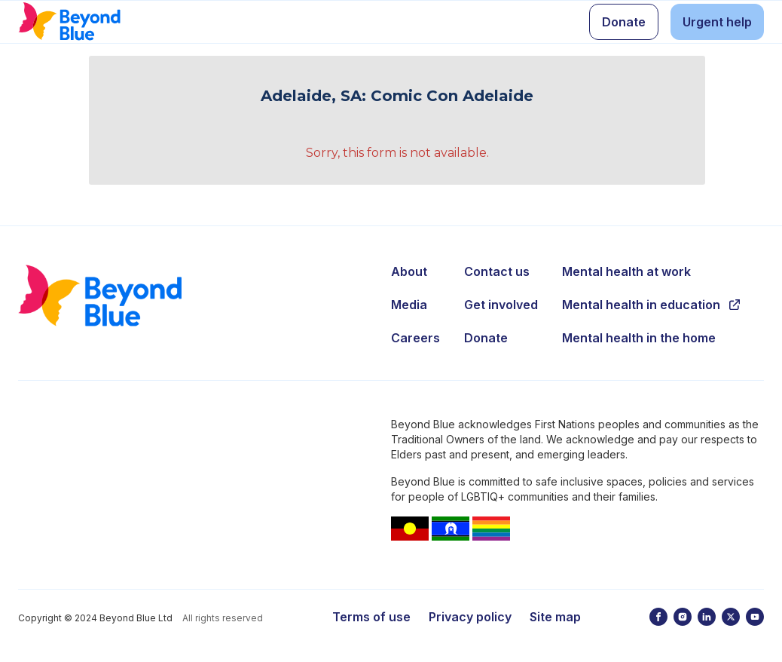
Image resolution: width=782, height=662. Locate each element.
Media (409, 304)
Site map (555, 616)
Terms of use (371, 616)
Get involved (501, 304)
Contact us (497, 271)
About (409, 271)
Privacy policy (470, 616)
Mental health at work (626, 271)
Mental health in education (651, 304)
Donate (486, 337)
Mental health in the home (639, 337)
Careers (415, 337)
